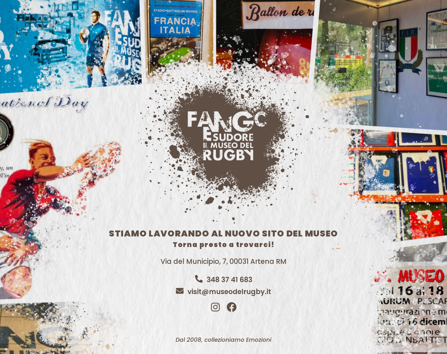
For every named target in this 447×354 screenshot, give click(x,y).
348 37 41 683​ (229, 279)
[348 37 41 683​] (199, 279)
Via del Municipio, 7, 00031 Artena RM (223, 261)
